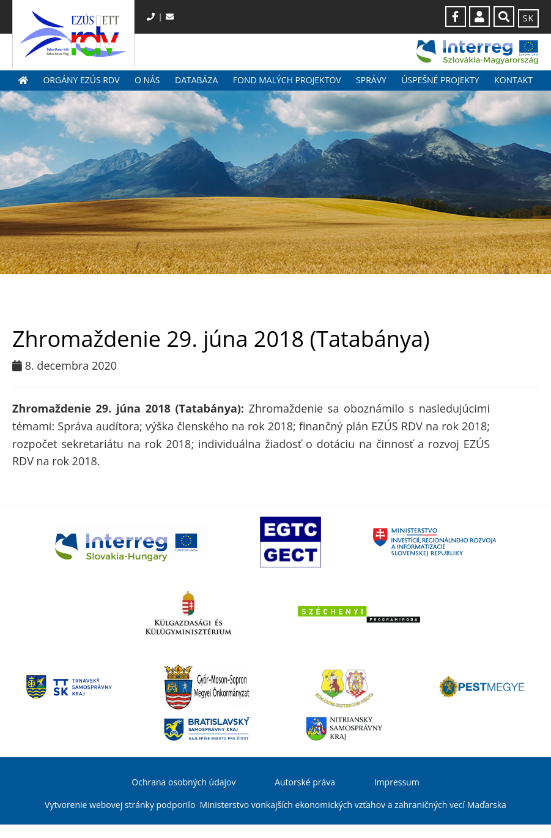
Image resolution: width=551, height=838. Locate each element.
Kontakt (513, 80)
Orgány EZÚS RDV (81, 80)
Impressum (397, 782)
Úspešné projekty (440, 80)
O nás (147, 80)
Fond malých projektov (287, 80)
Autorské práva (305, 782)
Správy (371, 80)
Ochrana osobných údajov (183, 782)
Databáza (196, 80)
